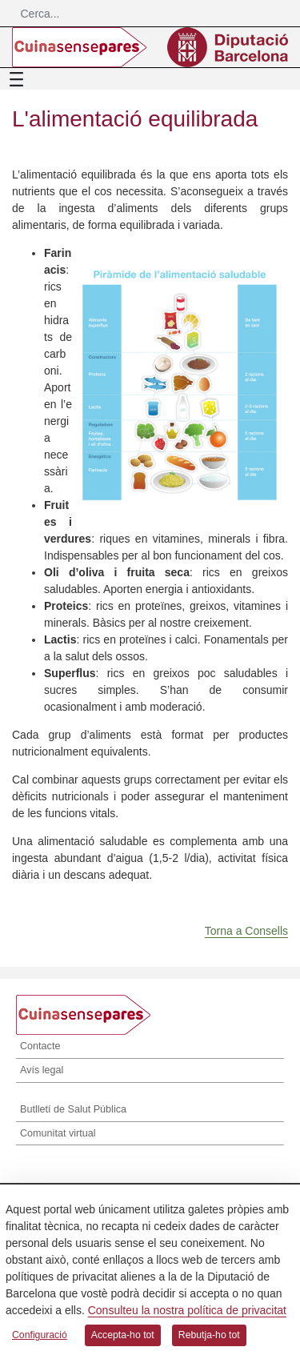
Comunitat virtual (58, 1133)
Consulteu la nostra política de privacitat (187, 1310)
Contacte (40, 1046)
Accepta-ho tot (122, 1335)
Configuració (39, 1335)
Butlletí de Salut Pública (73, 1109)
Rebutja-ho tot (209, 1335)
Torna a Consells (246, 930)
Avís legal (41, 1070)
